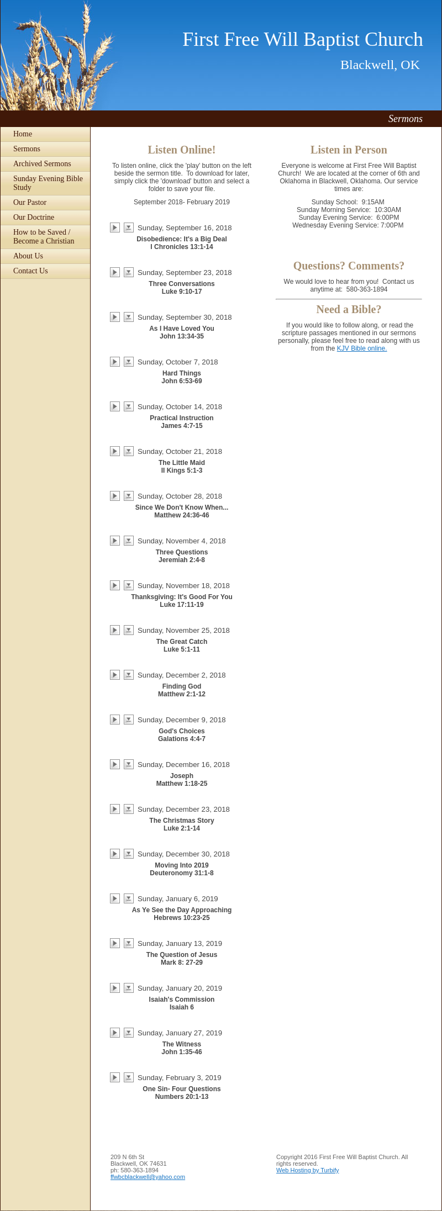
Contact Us (30, 271)
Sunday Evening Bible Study (48, 183)
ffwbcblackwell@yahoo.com (147, 1176)
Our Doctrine (33, 217)
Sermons (26, 149)
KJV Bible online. (362, 348)
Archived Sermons (42, 164)
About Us (28, 256)
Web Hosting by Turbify (307, 1170)
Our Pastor (29, 202)
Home (22, 134)
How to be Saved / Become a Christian (43, 236)
